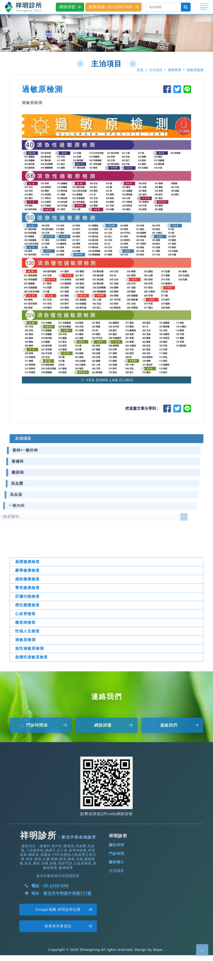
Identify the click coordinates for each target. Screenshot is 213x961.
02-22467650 (56, 906)
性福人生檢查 (27, 651)
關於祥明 (116, 865)
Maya (157, 950)
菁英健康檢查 (27, 608)
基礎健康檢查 (27, 582)
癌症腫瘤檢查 (27, 625)
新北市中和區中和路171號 (68, 913)
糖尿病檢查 (25, 643)
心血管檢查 (25, 634)
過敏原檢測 (195, 70)
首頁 (140, 70)
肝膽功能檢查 (27, 617)
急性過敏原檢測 (29, 669)
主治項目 (156, 70)
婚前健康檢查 (27, 599)
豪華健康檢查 (27, 590)
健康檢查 (174, 70)
